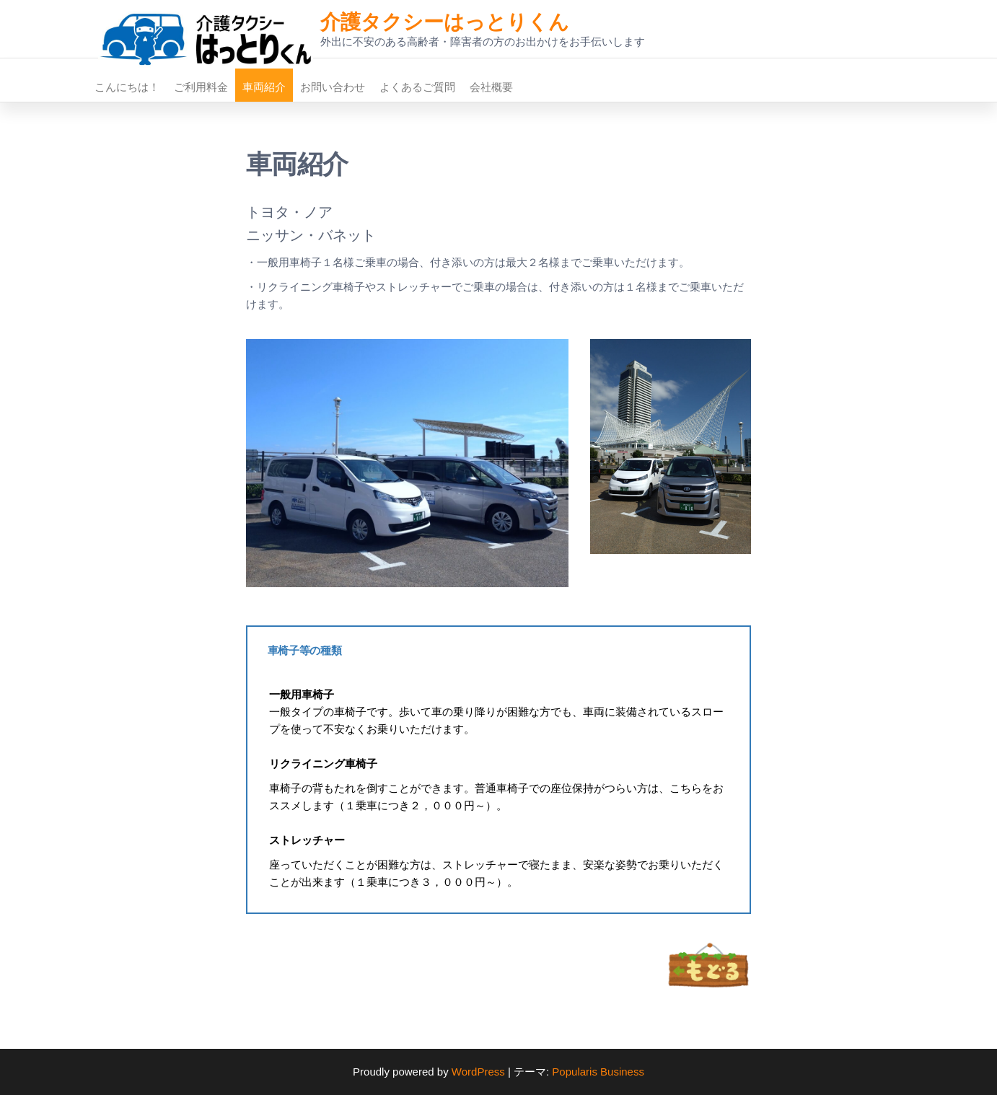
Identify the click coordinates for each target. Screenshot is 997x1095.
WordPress (478, 1071)
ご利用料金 (201, 87)
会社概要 (491, 87)
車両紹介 (264, 87)
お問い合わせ (332, 87)
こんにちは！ (127, 87)
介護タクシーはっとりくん (444, 22)
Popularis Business (598, 1071)
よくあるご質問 (417, 87)
